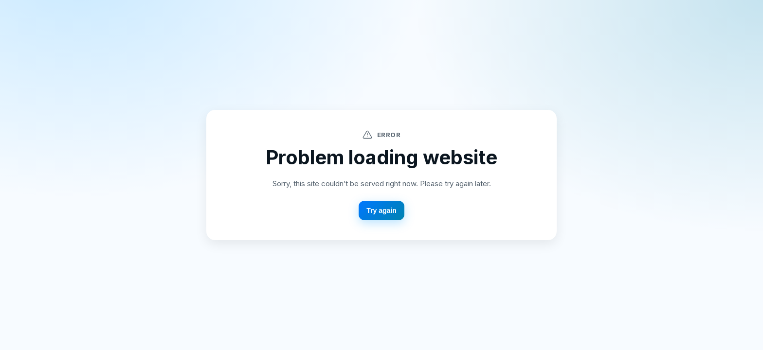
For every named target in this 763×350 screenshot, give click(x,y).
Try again (381, 210)
